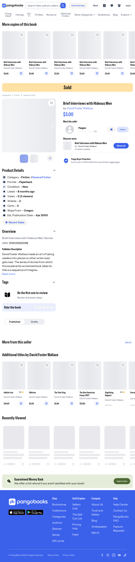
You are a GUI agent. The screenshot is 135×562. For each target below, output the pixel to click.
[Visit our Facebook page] (102, 555)
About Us (97, 504)
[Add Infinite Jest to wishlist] (22, 365)
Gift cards (58, 540)
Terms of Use (53, 555)
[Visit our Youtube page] (119, 555)
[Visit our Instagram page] (113, 555)
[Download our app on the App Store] (16, 512)
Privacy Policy (69, 555)
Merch (95, 532)
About (95, 5)
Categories (6, 95)
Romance (51, 14)
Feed (75, 534)
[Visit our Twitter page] (107, 555)
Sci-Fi (29, 15)
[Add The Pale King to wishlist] (72, 365)
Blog (115, 14)
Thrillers (39, 14)
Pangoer (82, 128)
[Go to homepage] (12, 6)
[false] (111, 129)
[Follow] (123, 129)
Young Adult (8, 15)
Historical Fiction (66, 15)
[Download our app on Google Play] (34, 512)
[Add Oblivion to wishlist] (47, 365)
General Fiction (29, 95)
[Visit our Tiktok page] (125, 555)
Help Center (120, 504)
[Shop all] (121, 146)
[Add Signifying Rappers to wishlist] (123, 365)
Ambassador (99, 526)
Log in (128, 5)
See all (128, 342)
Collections (59, 510)
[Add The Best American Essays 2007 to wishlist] (97, 365)
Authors (57, 522)
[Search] (63, 5)
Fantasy (20, 14)
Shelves (56, 528)
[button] (29, 170)
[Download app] (78, 6)
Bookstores (104, 14)
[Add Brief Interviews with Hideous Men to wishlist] (51, 103)
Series (56, 534)
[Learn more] (122, 481)
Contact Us (120, 510)
